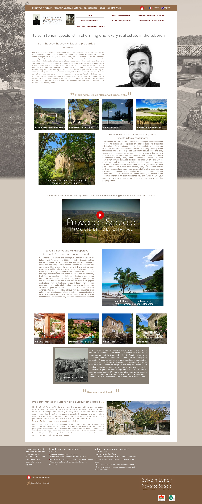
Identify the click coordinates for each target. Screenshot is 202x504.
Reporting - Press (33, 459)
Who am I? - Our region (35, 457)
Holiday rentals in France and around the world (115, 464)
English (165, 8)
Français (154, 8)
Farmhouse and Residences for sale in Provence (69, 457)
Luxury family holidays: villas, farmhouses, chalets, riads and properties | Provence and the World (76, 8)
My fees (29, 464)
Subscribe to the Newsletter (38, 483)
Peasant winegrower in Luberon (71, 377)
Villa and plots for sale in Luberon (64, 454)
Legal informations (33, 462)
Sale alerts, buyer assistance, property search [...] (55, 421)
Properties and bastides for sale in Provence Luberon (71, 459)
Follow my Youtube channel (38, 477)
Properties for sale (33, 454)
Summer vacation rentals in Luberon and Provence (116, 457)
